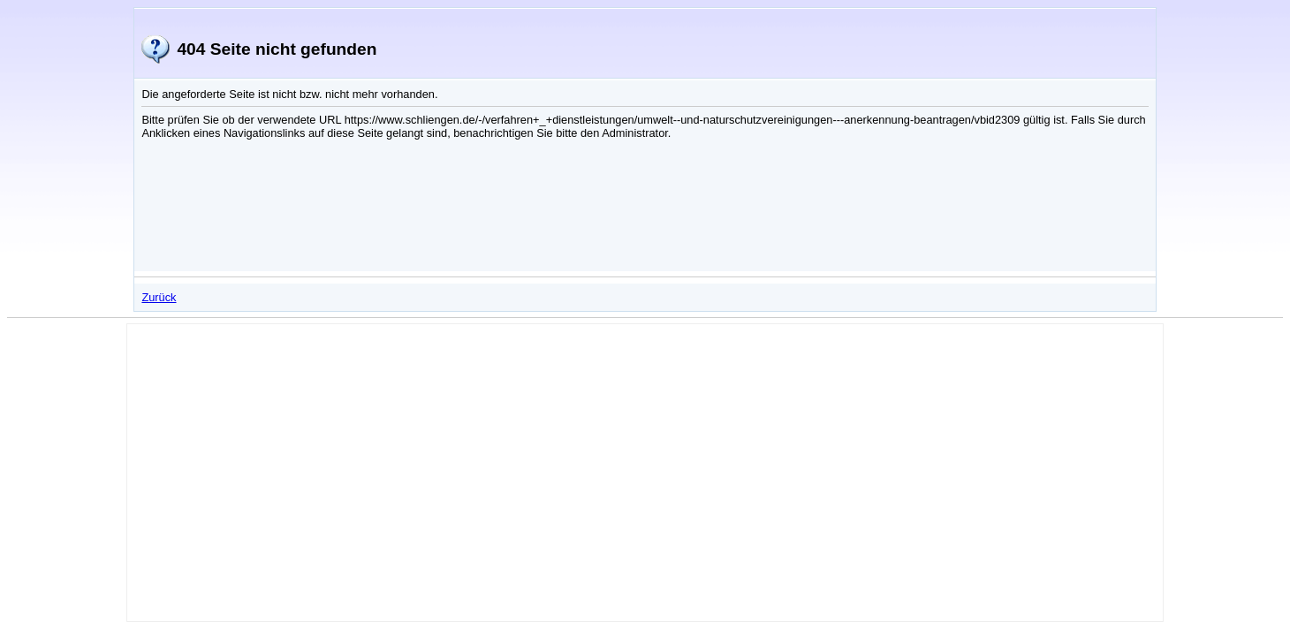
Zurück (158, 297)
